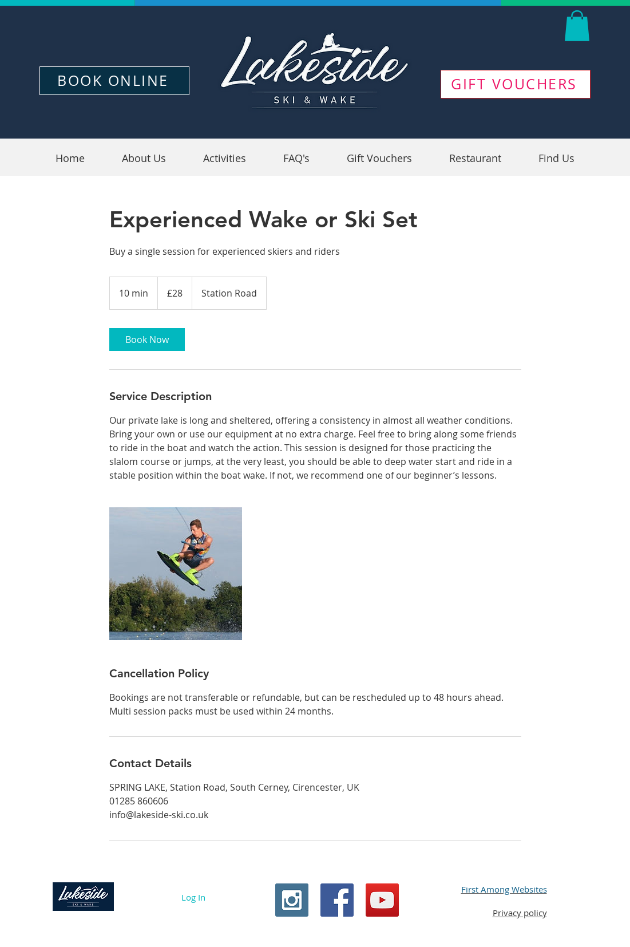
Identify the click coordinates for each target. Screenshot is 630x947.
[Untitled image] (175, 573)
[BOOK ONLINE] (114, 80)
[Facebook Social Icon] (337, 900)
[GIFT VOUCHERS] (516, 84)
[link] (147, 339)
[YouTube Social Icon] (382, 900)
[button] (577, 25)
